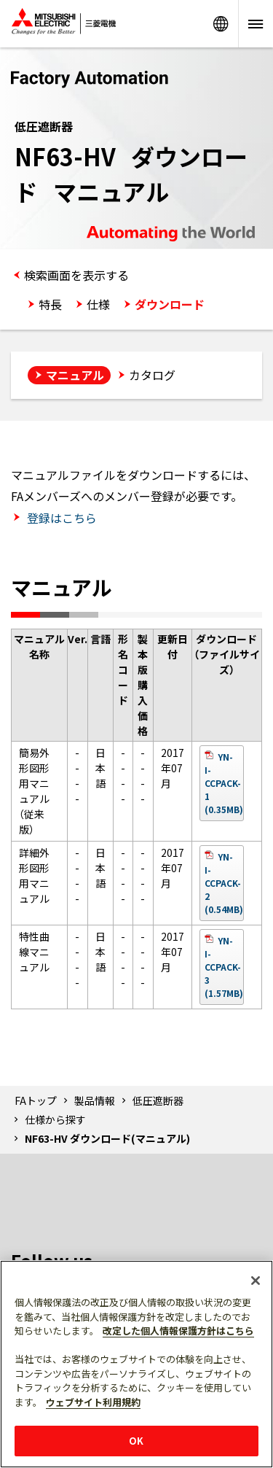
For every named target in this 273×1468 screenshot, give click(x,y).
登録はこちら (60, 518)
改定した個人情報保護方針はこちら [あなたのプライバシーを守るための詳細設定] (178, 1330)
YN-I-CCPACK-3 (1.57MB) (224, 966)
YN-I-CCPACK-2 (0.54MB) (224, 882)
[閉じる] (256, 1281)
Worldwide (220, 23)
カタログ (152, 375)
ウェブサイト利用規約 (93, 1402)
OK (136, 1441)
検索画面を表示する (76, 275)
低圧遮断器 (157, 1100)
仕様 (98, 304)
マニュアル (75, 375)
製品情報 (94, 1100)
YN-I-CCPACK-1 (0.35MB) (224, 782)
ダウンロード (170, 304)
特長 (50, 304)
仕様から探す (55, 1119)
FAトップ (36, 1100)
